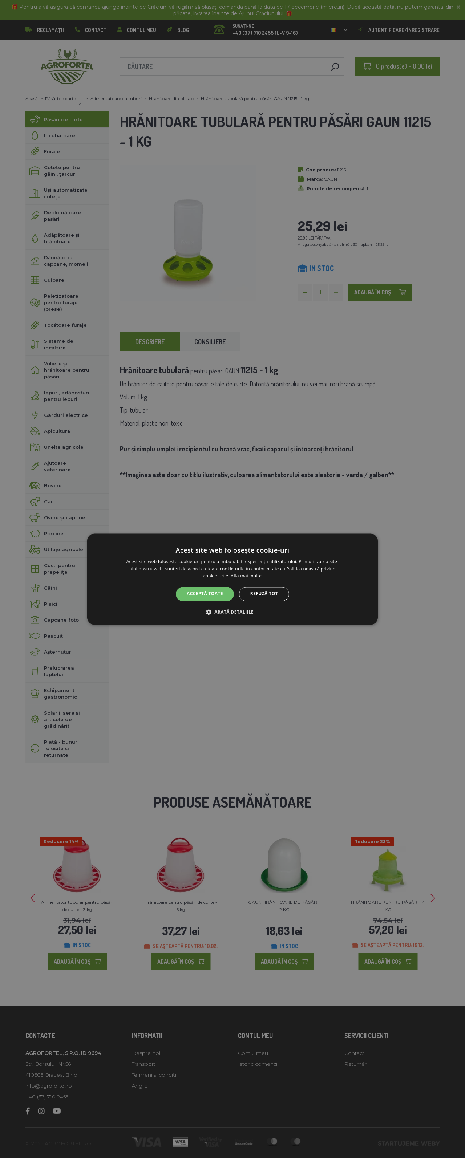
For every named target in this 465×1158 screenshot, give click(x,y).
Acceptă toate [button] (205, 594)
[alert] (232, 579)
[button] (232, 611)
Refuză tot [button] (264, 594)
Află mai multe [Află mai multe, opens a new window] (246, 576)
